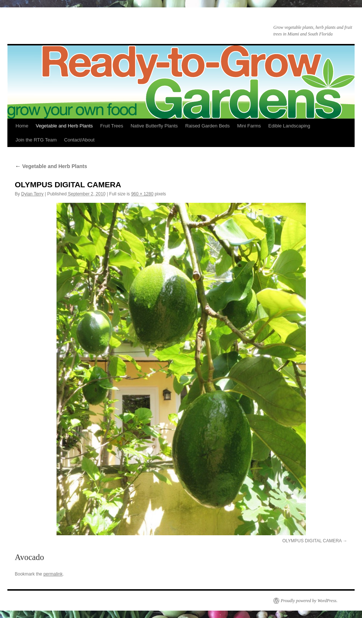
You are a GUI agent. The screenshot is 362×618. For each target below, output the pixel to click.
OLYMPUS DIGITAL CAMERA (311, 540)
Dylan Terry (32, 194)
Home (22, 126)
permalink (52, 574)
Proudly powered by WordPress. (309, 600)
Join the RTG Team (36, 140)
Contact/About (79, 140)
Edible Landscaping (289, 126)
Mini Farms (249, 126)
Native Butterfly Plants (154, 126)
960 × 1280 (142, 194)
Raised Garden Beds (207, 126)
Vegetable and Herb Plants (64, 126)
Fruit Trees (111, 126)
